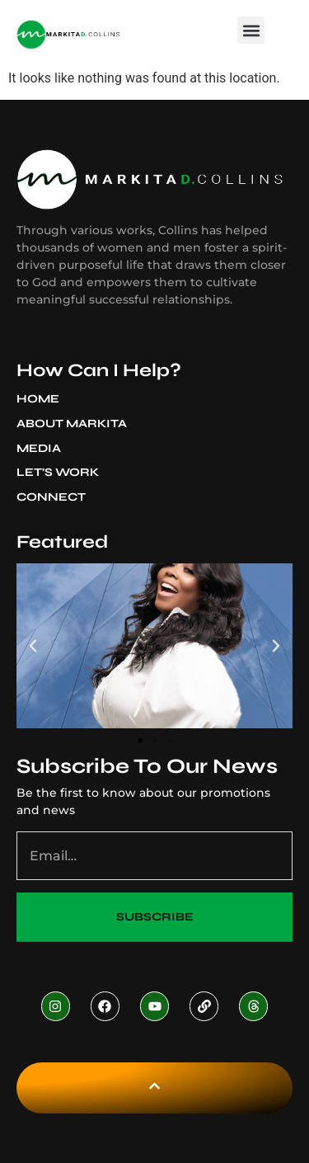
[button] (251, 30)
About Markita (75, 424)
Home (37, 399)
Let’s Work (57, 472)
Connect (51, 497)
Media (42, 448)
